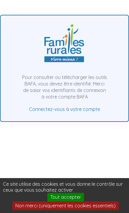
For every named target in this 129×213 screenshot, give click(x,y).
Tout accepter (65, 197)
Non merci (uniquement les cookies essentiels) (65, 206)
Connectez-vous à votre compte (64, 109)
